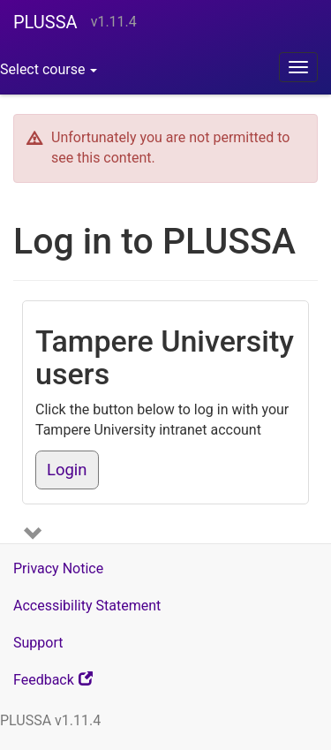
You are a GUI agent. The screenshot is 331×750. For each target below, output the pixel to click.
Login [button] (67, 470)
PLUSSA (45, 22)
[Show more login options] (35, 536)
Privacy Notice (58, 568)
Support (38, 642)
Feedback (75, 684)
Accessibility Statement (87, 605)
